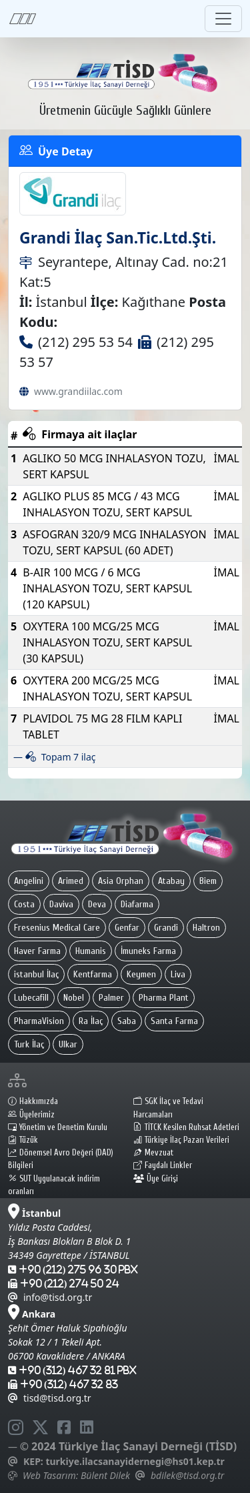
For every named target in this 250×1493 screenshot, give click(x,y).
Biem (208, 881)
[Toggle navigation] (223, 18)
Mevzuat (153, 1152)
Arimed (70, 881)
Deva (97, 904)
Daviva (61, 904)
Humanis (90, 951)
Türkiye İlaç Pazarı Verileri (181, 1140)
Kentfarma (92, 974)
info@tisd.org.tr (50, 1297)
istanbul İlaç (36, 974)
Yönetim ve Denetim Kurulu (57, 1127)
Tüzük (23, 1140)
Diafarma (137, 904)
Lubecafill (31, 997)
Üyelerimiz (31, 1114)
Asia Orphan (120, 881)
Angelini (28, 881)
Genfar (127, 927)
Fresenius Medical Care (57, 927)
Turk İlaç (29, 1044)
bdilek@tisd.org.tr (187, 1475)
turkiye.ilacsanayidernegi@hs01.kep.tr (134, 1461)
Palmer (111, 997)
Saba (126, 1021)
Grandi (166, 927)
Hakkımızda (33, 1101)
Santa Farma (174, 1021)
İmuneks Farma (148, 951)
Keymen (141, 974)
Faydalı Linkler (162, 1165)
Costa (24, 904)
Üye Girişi (155, 1178)
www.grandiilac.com (78, 391)
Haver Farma (37, 951)
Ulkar (68, 1044)
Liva (178, 974)
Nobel (73, 997)
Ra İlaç (91, 1021)
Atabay (171, 881)
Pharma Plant (164, 997)
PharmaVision (39, 1021)
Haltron (206, 927)
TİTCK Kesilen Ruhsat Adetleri (186, 1127)
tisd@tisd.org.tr (49, 1398)
